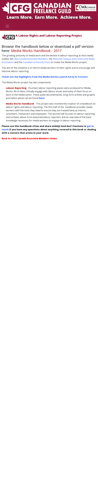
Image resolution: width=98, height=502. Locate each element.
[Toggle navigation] (7, 26)
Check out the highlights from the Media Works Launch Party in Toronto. (45, 76)
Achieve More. (76, 17)
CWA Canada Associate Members (30, 58)
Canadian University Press (36, 62)
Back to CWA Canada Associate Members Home (29, 138)
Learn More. (20, 17)
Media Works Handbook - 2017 (36, 50)
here (42, 98)
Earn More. (47, 17)
